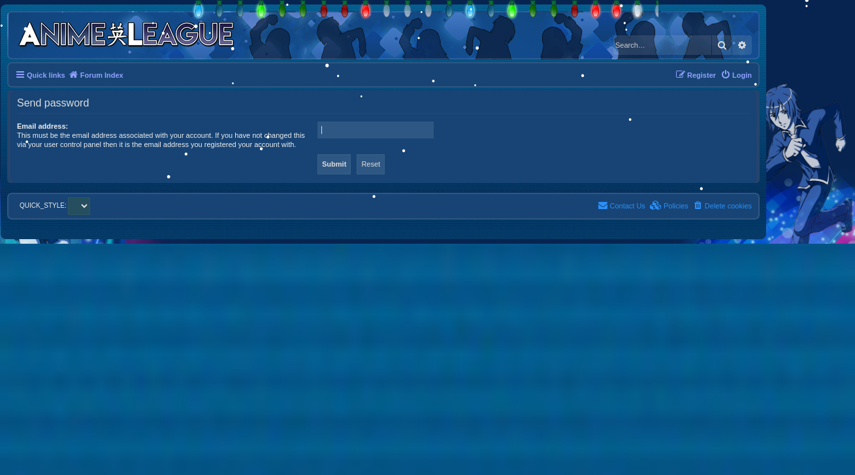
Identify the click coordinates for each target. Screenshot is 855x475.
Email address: (42, 126)
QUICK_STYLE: (55, 205)
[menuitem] (736, 75)
